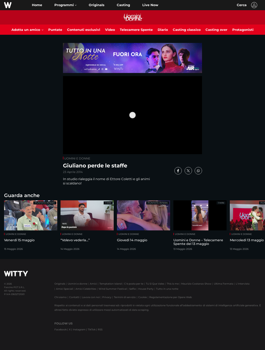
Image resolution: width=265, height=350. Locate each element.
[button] (65, 5)
